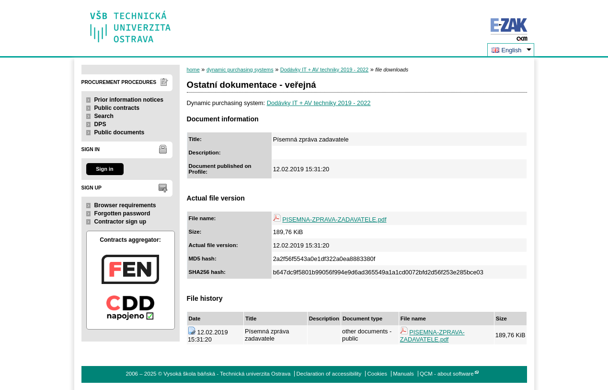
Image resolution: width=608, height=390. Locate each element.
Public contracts (117, 108)
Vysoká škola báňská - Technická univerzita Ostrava (130, 23)
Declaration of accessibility (329, 374)
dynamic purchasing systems (240, 69)
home (193, 69)
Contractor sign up (120, 221)
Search (104, 116)
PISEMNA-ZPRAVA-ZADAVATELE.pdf (334, 219)
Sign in (104, 169)
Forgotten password (122, 213)
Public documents (119, 132)
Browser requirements (125, 205)
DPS (100, 124)
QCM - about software (447, 374)
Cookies (377, 374)
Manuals (403, 374)
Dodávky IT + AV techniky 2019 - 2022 (324, 69)
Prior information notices (129, 99)
